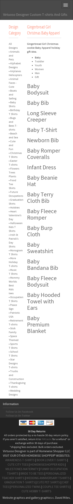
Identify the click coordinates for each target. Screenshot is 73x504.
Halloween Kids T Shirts (16, 227)
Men (37, 73)
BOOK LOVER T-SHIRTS (52, 460)
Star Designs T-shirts (13, 363)
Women (39, 69)
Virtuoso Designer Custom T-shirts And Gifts (35, 14)
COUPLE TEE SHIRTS (56, 487)
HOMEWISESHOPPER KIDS (47, 465)
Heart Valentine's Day (15, 215)
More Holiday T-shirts (13, 262)
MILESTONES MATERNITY (21, 469)
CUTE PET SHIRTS (48, 482)
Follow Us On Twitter (18, 415)
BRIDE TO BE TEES (32, 474)
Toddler (39, 61)
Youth (38, 65)
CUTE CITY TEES (18, 465)
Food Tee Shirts (12, 184)
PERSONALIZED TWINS (26, 487)
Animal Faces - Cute (13, 83)
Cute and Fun (12, 145)
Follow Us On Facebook (19, 412)
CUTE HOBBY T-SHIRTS (36, 491)
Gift (37, 77)
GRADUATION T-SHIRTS (19, 482)
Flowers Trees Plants (14, 172)
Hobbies (15, 207)
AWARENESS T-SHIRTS (20, 460)
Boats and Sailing (13, 94)
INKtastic (46, 439)
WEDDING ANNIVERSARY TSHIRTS (48, 478)
